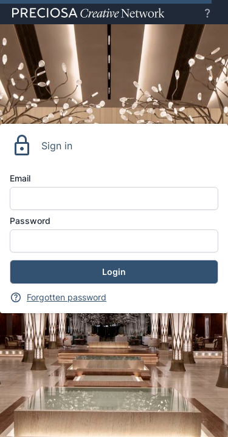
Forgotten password (66, 297)
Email (20, 178)
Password (30, 220)
